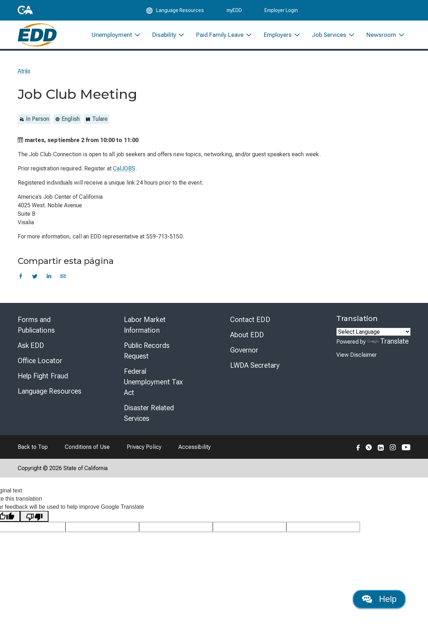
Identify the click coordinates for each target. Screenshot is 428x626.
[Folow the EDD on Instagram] (393, 451)
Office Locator (40, 365)
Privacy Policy (144, 451)
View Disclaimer (356, 359)
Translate (388, 345)
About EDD (247, 339)
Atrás (24, 75)
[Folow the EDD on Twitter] (369, 451)
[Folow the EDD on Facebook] (358, 451)
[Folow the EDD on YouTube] (406, 451)
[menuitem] (116, 38)
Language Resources (50, 395)
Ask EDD (31, 349)
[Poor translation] (34, 520)
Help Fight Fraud (43, 380)
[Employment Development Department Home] (37, 38)
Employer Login (281, 11)
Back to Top (33, 451)
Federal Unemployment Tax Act (153, 386)
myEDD (234, 11)
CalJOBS (124, 172)
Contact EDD (250, 324)
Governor (244, 354)
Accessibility (194, 451)
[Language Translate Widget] (373, 336)
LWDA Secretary (255, 369)
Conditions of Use (87, 451)
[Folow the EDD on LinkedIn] (381, 451)
